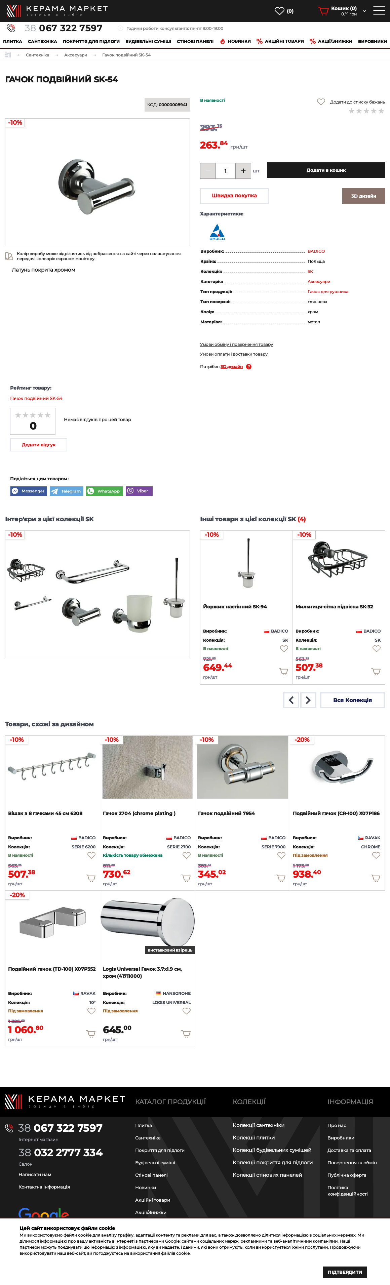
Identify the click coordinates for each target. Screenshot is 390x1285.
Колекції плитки (254, 1137)
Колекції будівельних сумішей (272, 1150)
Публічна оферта (349, 1175)
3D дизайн (232, 366)
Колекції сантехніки (258, 1125)
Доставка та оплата (352, 1150)
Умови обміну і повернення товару (236, 344)
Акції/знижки (331, 41)
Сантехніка (42, 41)
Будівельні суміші (148, 41)
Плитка (12, 41)
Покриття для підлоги (91, 41)
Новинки (235, 41)
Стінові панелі (153, 1175)
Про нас (338, 1125)
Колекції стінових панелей (267, 1175)
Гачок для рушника (328, 291)
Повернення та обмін (355, 1162)
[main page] (57, 11)
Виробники (372, 41)
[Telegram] (66, 491)
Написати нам (36, 1174)
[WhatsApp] (104, 491)
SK (310, 271)
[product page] (246, 561)
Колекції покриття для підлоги (273, 1162)
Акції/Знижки (152, 1212)
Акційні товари (280, 41)
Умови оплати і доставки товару (234, 354)
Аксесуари (319, 281)
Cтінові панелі (195, 41)
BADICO (316, 251)
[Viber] (139, 491)
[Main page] (65, 1101)
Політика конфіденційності (350, 1190)
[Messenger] (28, 491)
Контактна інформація (48, 1186)
